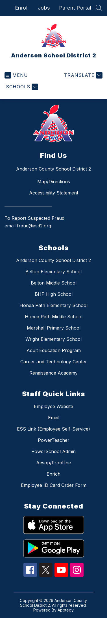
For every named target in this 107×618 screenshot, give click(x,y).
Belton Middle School (54, 283)
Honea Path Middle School (53, 316)
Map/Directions (53, 181)
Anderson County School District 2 (53, 260)
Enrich (53, 474)
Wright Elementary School (53, 339)
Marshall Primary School (53, 328)
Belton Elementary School (53, 271)
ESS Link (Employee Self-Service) (53, 429)
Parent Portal (75, 8)
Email (53, 417)
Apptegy (66, 610)
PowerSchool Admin (53, 451)
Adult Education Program (54, 350)
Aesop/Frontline (53, 462)
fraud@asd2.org (33, 226)
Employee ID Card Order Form (53, 485)
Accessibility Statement (53, 193)
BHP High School (54, 294)
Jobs (44, 8)
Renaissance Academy (53, 373)
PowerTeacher (53, 440)
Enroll (22, 8)
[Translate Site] (82, 75)
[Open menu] (16, 75)
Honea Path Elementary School (53, 305)
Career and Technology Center (53, 361)
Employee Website (53, 406)
